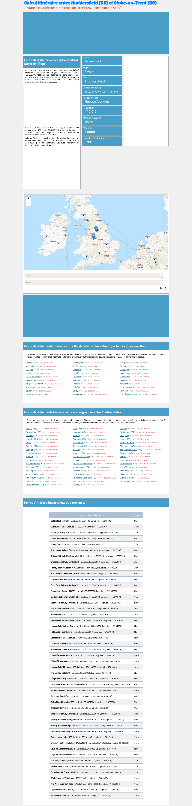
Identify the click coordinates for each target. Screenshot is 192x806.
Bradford (76, 387)
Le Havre (29, 481)
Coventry (77, 377)
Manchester (125, 373)
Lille (122, 467)
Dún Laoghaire (126, 481)
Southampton (126, 464)
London (29, 363)
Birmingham (78, 363)
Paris (75, 429)
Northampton (79, 471)
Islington (77, 380)
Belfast (29, 391)
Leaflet (164, 269)
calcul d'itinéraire (31, 82)
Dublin (123, 429)
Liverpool (124, 363)
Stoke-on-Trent (46, 77)
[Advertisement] (96, 33)
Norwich (29, 474)
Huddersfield (30, 127)
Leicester (77, 370)
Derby (75, 391)
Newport (124, 384)
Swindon (76, 481)
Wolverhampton (80, 394)
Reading (123, 380)
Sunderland (125, 377)
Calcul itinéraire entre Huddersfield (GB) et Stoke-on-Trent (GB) (90, 2)
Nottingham (31, 366)
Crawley (76, 485)
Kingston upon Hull (34, 384)
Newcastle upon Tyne (82, 478)
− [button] (28, 203)
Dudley (76, 474)
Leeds (28, 373)
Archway (124, 471)
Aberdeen (124, 474)
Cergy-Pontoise (32, 485)
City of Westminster (129, 394)
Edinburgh (124, 370)
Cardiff (75, 373)
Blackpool (30, 467)
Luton (28, 394)
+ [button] (28, 199)
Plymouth (124, 391)
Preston (76, 384)
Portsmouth (31, 478)
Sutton (123, 478)
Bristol (123, 366)
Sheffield (77, 366)
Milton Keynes (79, 467)
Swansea (30, 387)
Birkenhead (31, 380)
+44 (88, 141)
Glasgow (29, 370)
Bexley (29, 471)
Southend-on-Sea (128, 387)
